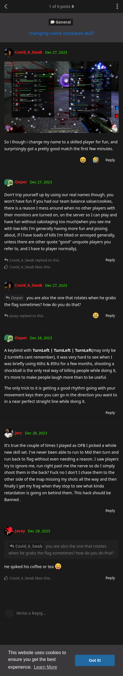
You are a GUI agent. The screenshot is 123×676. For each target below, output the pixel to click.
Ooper (17, 297)
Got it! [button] (95, 660)
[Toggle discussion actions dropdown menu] (117, 6)
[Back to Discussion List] (5, 6)
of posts (61, 6)
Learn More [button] (45, 667)
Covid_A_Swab (28, 546)
